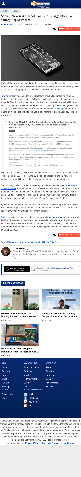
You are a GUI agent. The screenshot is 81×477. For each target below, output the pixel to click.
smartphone (20, 242)
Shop (4, 398)
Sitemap (5, 386)
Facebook (33, 398)
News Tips (51, 375)
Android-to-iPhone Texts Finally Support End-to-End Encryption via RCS (60, 315)
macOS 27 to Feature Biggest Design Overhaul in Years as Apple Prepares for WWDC (19, 350)
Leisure (27, 383)
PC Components (31, 367)
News (16, 11)
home (5, 11)
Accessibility (7, 394)
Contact (49, 379)
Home (4, 367)
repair (37, 242)
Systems (28, 371)
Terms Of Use (67, 443)
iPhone (60, 109)
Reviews (6, 371)
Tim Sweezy (20, 248)
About (48, 367)
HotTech (50, 386)
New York (5, 96)
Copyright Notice (49, 443)
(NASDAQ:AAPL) (50, 242)
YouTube (32, 402)
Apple (3, 217)
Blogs (4, 379)
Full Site (5, 383)
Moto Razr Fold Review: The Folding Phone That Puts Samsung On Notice (19, 315)
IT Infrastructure (31, 379)
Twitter (31, 394)
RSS (30, 406)
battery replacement (58, 217)
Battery (30, 242)
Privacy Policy (52, 383)
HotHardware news (59, 268)
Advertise (50, 371)
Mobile (27, 375)
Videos (27, 386)
